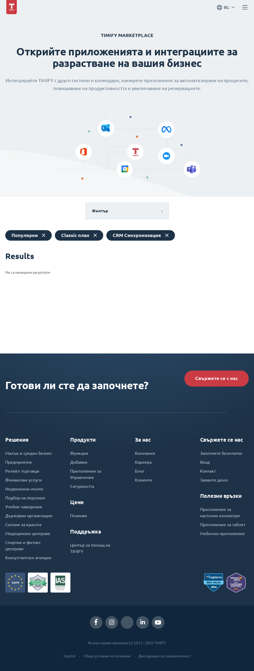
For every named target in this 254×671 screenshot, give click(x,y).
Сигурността (82, 486)
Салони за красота (23, 524)
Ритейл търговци (22, 471)
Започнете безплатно (221, 453)
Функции (79, 453)
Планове (78, 515)
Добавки (78, 462)
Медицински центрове (27, 533)
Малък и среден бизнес (28, 453)
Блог (139, 471)
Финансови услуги (23, 480)
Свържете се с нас (216, 378)
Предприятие (18, 462)
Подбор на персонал (25, 497)
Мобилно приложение (222, 533)
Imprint (70, 656)
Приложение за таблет (222, 524)
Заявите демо (214, 480)
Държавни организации (29, 515)
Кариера (143, 462)
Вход (205, 462)
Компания (145, 453)
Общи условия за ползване (107, 656)
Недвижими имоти (24, 489)
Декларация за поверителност (164, 656)
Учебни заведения (23, 506)
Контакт (208, 471)
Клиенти (143, 480)
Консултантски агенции (28, 557)
